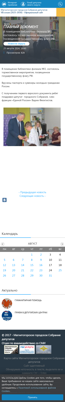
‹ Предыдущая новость (32, 192)
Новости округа (16, 43)
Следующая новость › (32, 196)
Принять (32, 397)
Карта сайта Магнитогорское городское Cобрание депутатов (34, 359)
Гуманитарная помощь (28, 300)
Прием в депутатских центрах (31, 312)
